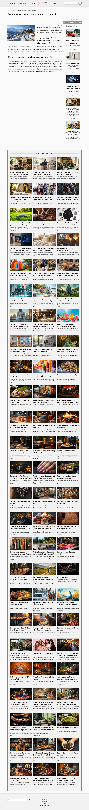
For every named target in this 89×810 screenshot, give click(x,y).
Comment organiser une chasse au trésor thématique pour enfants (43, 301)
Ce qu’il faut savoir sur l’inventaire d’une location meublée (66, 704)
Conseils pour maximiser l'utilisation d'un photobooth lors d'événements (43, 199)
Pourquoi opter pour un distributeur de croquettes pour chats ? (42, 630)
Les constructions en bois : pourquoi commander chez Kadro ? (19, 427)
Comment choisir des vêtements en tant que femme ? (20, 554)
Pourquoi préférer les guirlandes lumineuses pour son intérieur (20, 579)
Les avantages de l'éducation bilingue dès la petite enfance (73, 132)
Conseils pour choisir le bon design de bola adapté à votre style (43, 326)
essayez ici (22, 46)
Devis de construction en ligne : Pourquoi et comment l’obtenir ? (68, 377)
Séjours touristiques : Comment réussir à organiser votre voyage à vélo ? (43, 579)
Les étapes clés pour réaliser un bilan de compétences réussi (20, 377)
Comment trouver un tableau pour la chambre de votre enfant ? (43, 704)
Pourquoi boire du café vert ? (67, 728)
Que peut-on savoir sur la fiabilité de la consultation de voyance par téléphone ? (67, 402)
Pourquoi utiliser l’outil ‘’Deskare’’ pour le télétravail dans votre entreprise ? (67, 605)
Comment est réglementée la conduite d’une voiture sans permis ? (67, 655)
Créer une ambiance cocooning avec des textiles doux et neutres (44, 250)
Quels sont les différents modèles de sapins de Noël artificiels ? (19, 655)
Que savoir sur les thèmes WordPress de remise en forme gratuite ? (20, 478)
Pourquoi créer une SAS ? (66, 577)
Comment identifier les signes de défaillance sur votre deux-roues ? (68, 199)
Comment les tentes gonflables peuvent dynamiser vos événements (21, 275)
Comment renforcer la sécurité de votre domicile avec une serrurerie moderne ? (21, 250)
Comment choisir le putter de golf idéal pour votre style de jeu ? (20, 225)
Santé (33, 3)
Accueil (9, 10)
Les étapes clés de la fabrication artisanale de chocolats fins (42, 225)
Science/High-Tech (44, 3)
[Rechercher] (71, 3)
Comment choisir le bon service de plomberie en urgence (65, 301)
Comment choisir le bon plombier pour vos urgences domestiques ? (43, 174)
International (23, 3)
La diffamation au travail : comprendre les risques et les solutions (20, 529)
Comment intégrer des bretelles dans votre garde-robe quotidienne (19, 326)
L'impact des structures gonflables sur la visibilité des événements (67, 326)
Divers (54, 3)
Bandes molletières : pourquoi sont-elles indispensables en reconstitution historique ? (44, 275)
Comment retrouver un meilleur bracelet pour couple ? (20, 730)
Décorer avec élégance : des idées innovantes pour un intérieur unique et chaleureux (20, 174)
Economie (12, 3)
